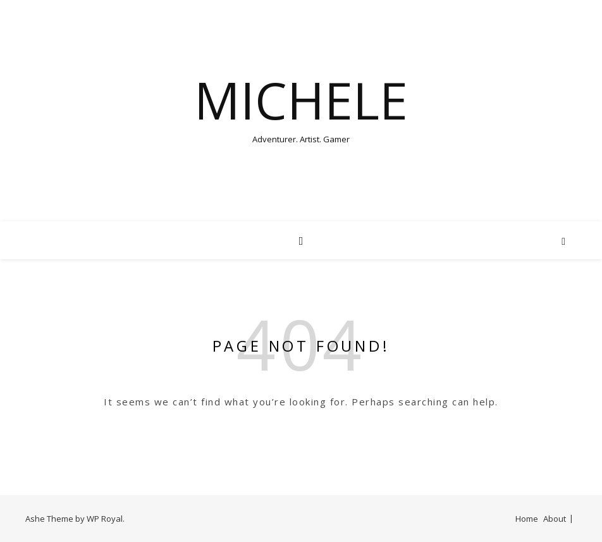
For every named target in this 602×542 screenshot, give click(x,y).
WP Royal (105, 518)
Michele (301, 100)
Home (526, 518)
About (554, 518)
